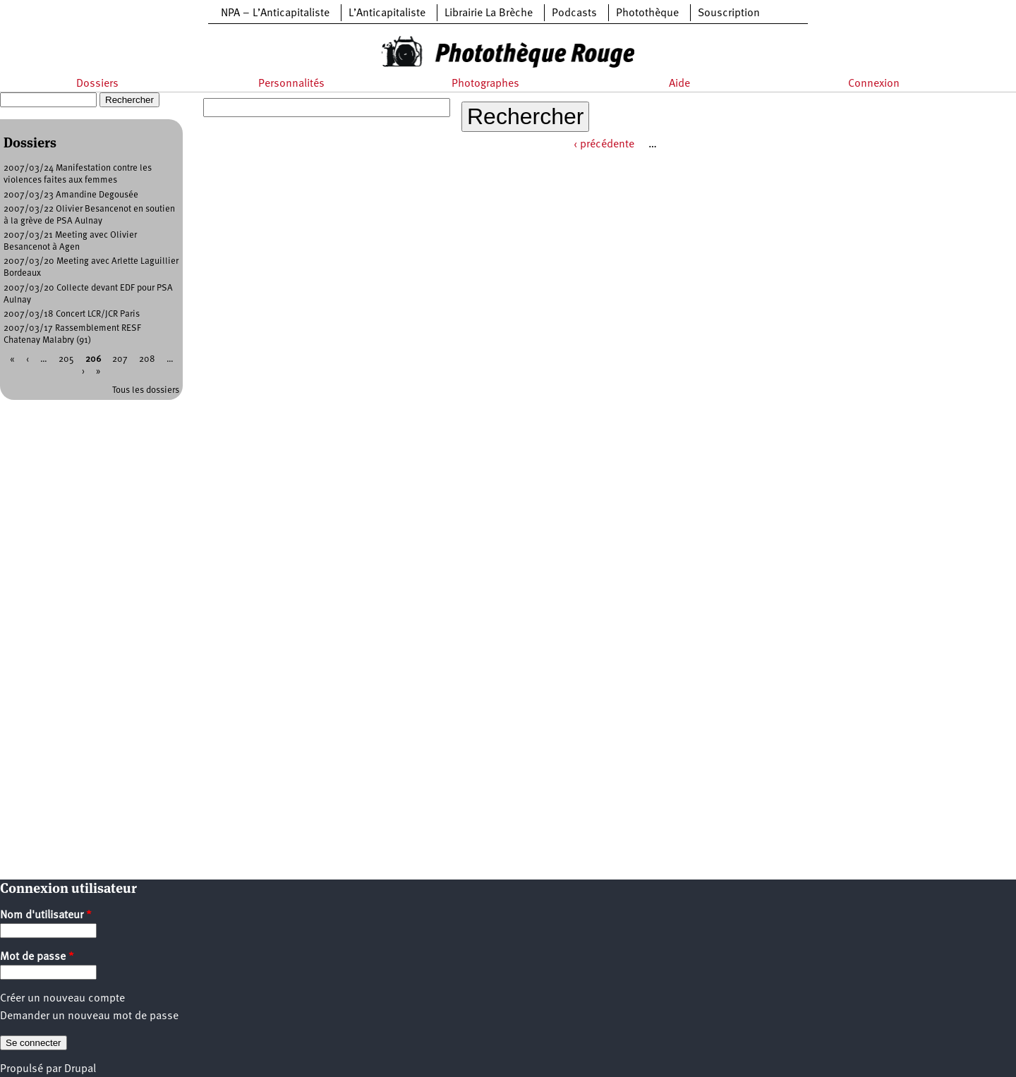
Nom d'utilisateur (46, 915)
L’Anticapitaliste (387, 13)
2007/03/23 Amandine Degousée (71, 195)
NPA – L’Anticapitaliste (275, 13)
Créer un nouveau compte (62, 998)
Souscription (729, 13)
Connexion (874, 84)
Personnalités (291, 84)
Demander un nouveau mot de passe (89, 1016)
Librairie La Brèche (489, 13)
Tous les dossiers (145, 390)
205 (66, 359)
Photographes (485, 84)
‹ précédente (604, 144)
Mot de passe (37, 957)
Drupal (80, 1069)
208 (147, 359)
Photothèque (647, 13)
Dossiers (97, 84)
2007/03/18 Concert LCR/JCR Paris (72, 314)
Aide (679, 84)
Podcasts (574, 13)
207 (120, 359)
